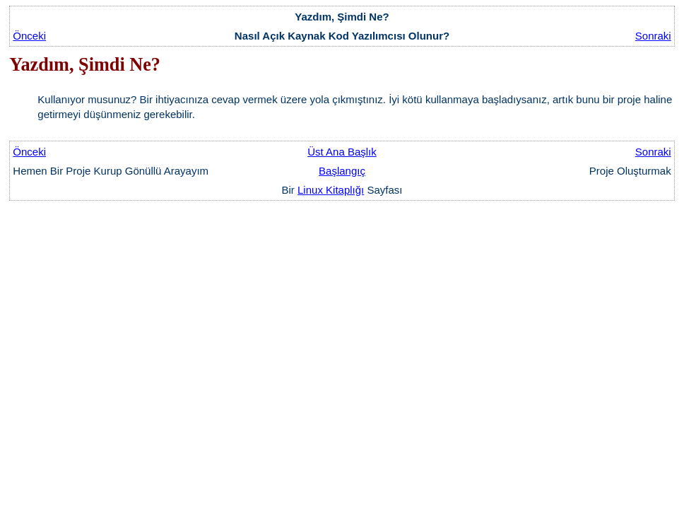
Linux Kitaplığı (330, 190)
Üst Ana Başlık (342, 152)
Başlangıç (342, 171)
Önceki (29, 36)
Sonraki (653, 36)
